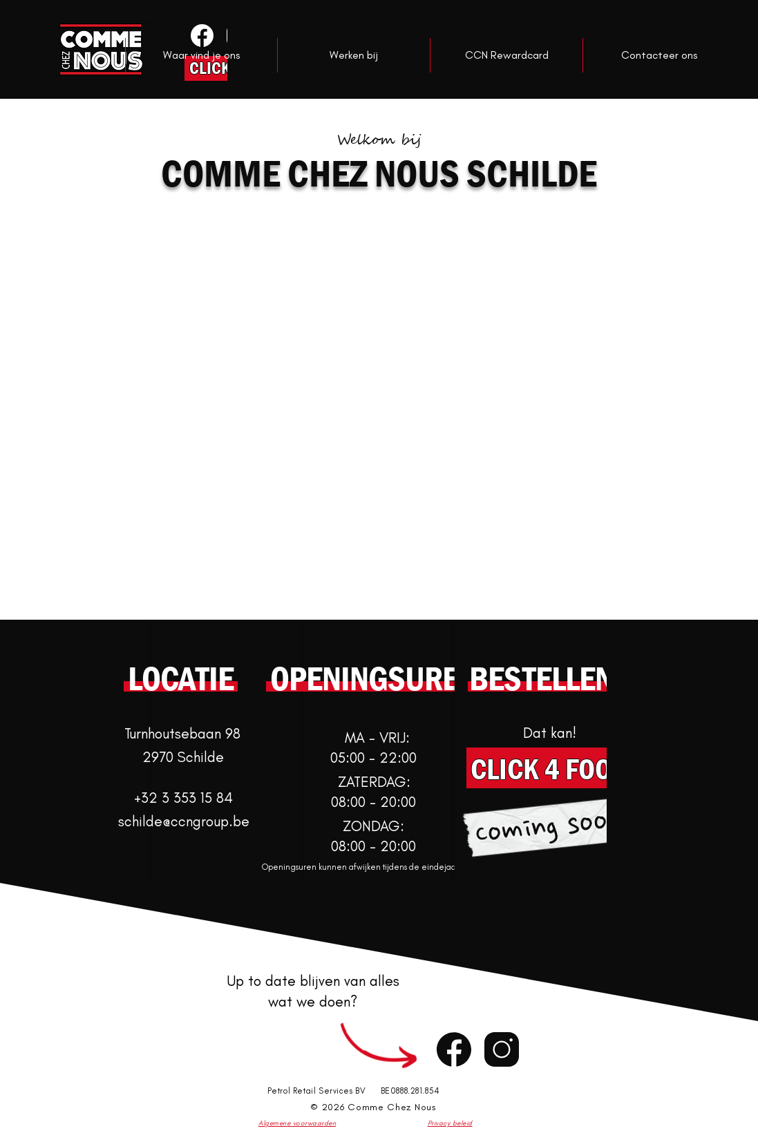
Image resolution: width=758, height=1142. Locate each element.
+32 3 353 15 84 (183, 797)
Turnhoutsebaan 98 (182, 733)
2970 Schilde (183, 756)
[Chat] (454, 1049)
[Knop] (200, 35)
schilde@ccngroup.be (183, 821)
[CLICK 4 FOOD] (549, 768)
